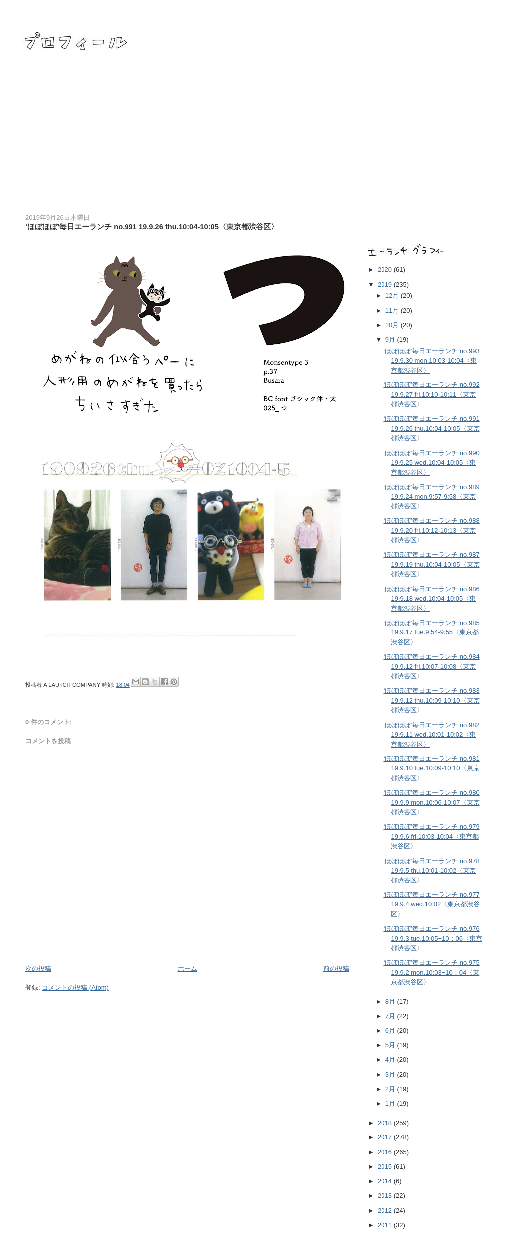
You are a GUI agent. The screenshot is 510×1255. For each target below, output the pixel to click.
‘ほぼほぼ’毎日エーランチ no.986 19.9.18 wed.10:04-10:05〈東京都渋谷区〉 (431, 598)
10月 (393, 325)
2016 (386, 1152)
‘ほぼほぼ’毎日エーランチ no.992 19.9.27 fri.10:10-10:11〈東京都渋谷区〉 (431, 394)
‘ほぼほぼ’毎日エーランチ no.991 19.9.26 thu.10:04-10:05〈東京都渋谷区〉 (431, 428)
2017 (386, 1137)
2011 (386, 1225)
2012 (386, 1210)
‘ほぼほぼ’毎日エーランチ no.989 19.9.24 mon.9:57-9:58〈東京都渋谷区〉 (431, 496)
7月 (391, 1016)
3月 (391, 1074)
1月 (391, 1103)
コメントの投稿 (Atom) (75, 987)
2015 (386, 1166)
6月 (391, 1030)
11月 (393, 310)
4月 (391, 1059)
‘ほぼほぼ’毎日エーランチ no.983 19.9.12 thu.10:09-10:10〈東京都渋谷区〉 (431, 700)
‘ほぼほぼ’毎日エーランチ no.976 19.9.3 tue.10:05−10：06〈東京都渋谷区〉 (432, 938)
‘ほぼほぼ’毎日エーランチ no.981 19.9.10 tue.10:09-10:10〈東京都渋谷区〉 (431, 768)
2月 (391, 1089)
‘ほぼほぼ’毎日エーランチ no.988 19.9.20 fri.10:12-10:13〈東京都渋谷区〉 (431, 530)
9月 (391, 339)
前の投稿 (336, 968)
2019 (386, 284)
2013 (386, 1195)
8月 (391, 1001)
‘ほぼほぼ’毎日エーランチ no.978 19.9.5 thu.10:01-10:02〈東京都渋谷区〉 (431, 870)
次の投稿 (38, 968)
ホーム (187, 968)
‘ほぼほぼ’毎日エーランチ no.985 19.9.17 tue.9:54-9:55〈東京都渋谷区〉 (431, 632)
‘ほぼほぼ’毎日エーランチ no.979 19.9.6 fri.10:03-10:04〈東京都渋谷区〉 (431, 836)
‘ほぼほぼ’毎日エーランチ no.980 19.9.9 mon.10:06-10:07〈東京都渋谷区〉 (431, 802)
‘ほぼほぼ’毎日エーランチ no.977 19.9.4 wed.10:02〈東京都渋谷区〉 (431, 904)
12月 (393, 295)
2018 (386, 1123)
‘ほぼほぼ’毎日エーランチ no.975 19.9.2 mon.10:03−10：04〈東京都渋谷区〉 (431, 972)
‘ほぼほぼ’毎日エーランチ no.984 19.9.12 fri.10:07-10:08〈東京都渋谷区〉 (431, 666)
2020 (386, 269)
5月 (391, 1045)
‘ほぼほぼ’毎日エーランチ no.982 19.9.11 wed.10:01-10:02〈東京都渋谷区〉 (431, 734)
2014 (386, 1181)
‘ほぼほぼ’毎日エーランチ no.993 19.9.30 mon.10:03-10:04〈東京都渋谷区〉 (431, 360)
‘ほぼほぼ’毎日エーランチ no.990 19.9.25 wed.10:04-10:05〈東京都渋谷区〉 (431, 462)
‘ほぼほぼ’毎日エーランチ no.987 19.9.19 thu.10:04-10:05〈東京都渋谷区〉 (431, 564)
